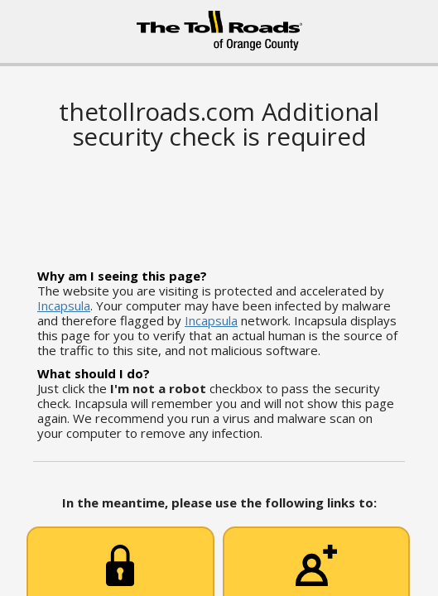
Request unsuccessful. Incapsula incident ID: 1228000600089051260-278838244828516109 (219, 298)
